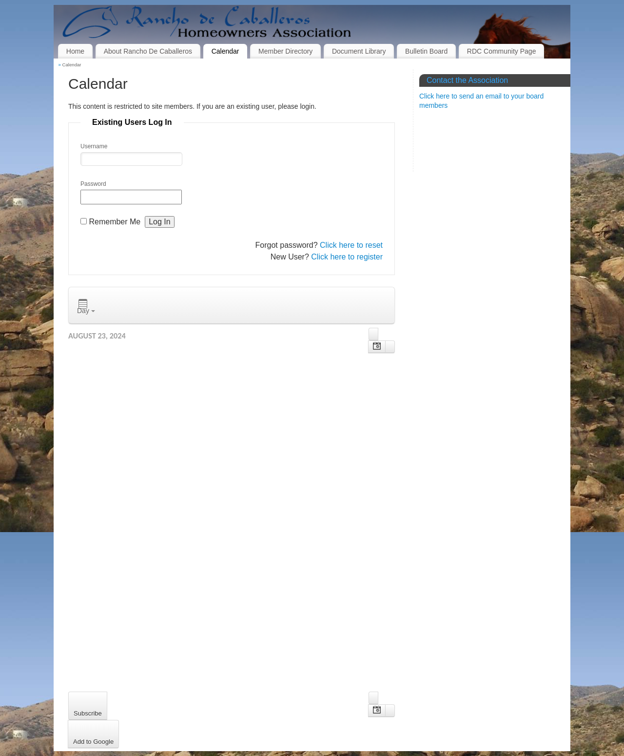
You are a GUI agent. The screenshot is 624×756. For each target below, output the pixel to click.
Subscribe (88, 713)
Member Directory (285, 51)
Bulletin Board (426, 51)
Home (75, 51)
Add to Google (93, 741)
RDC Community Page (501, 51)
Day (86, 307)
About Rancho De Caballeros (148, 51)
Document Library (359, 51)
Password (93, 183)
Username (93, 146)
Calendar (225, 51)
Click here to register (347, 257)
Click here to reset (351, 245)
